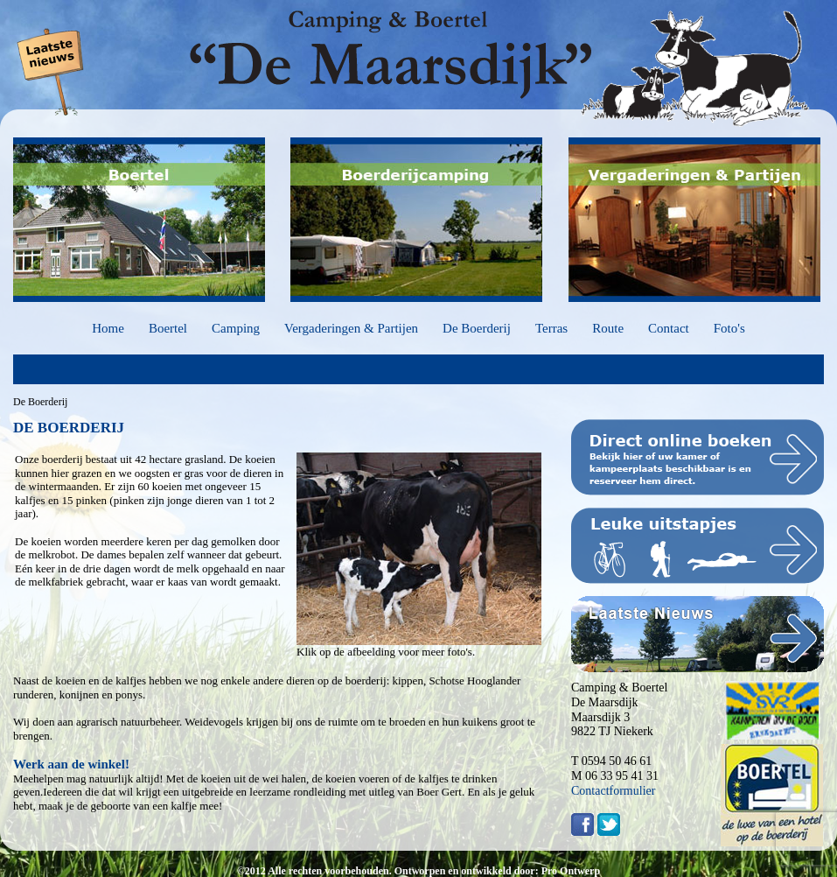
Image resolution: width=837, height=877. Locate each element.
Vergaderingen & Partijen (351, 328)
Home (108, 328)
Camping (236, 328)
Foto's (729, 328)
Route (608, 328)
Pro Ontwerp (570, 871)
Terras (551, 328)
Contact (668, 328)
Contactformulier (613, 790)
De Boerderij (477, 328)
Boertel (168, 328)
